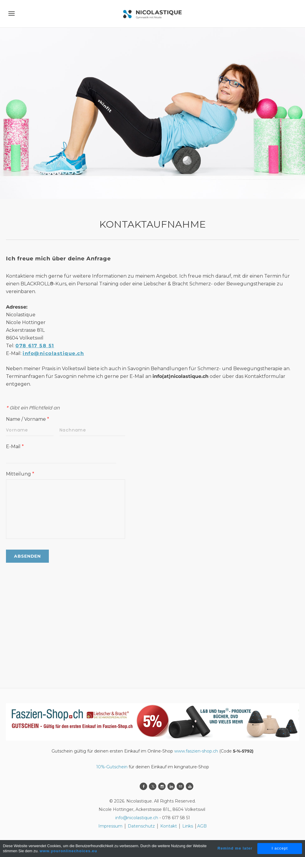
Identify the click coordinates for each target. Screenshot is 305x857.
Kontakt (168, 826)
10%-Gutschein (111, 767)
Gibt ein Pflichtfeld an (33, 407)
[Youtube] (189, 786)
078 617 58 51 (34, 345)
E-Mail (15, 446)
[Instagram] (162, 786)
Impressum (110, 826)
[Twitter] (152, 786)
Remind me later (235, 848)
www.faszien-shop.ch (196, 751)
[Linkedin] (171, 786)
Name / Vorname (27, 419)
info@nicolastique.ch (53, 353)
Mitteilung (20, 474)
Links (187, 826)
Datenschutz (142, 826)
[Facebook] (143, 786)
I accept (280, 848)
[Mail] (180, 786)
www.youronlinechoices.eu (68, 851)
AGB (202, 826)
